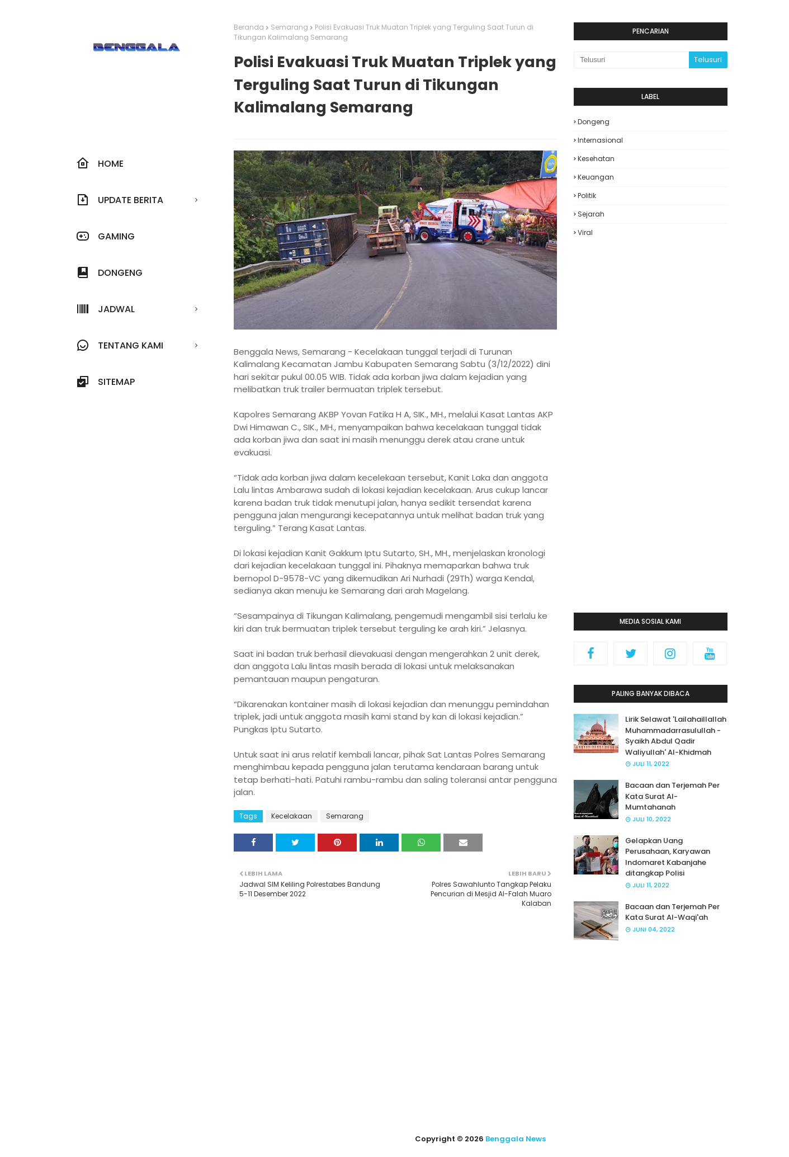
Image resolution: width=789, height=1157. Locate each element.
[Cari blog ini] (631, 59)
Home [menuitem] (100, 163)
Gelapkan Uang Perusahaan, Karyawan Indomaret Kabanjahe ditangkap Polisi (667, 857)
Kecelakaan (291, 816)
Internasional (600, 140)
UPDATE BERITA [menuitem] (119, 199)
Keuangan (596, 177)
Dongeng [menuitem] (109, 272)
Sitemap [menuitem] (105, 381)
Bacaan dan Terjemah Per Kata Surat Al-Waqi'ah (672, 912)
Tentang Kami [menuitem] (119, 345)
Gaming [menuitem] (105, 236)
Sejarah (591, 214)
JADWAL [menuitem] (105, 309)
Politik (587, 195)
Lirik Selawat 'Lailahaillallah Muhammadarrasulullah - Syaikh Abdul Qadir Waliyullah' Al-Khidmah (675, 736)
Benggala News (515, 1139)
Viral (585, 232)
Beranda (249, 27)
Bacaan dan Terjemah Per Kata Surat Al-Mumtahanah (672, 796)
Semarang (289, 27)
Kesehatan (596, 158)
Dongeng (594, 121)
